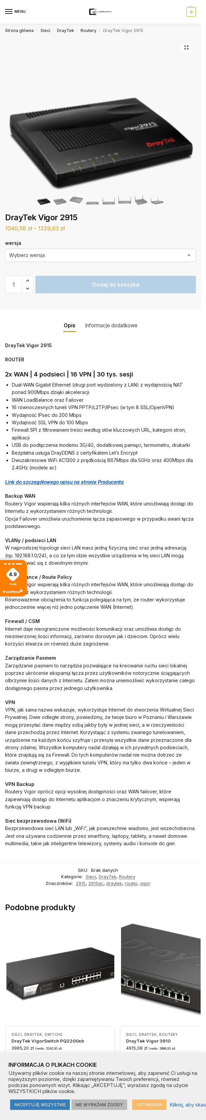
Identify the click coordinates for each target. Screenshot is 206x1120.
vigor (145, 883)
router (131, 883)
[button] (190, 12)
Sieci (45, 30)
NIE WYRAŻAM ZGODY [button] (99, 1104)
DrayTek (65, 30)
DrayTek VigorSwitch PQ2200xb (47, 1041)
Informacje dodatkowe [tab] (111, 325)
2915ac (96, 883)
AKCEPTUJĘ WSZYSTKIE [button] (40, 1104)
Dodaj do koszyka (115, 284)
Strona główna (19, 30)
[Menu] (15, 12)
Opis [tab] (70, 325)
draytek (114, 883)
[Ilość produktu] (13, 284)
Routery (88, 30)
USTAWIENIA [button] (149, 1104)
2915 (81, 883)
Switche (54, 1034)
